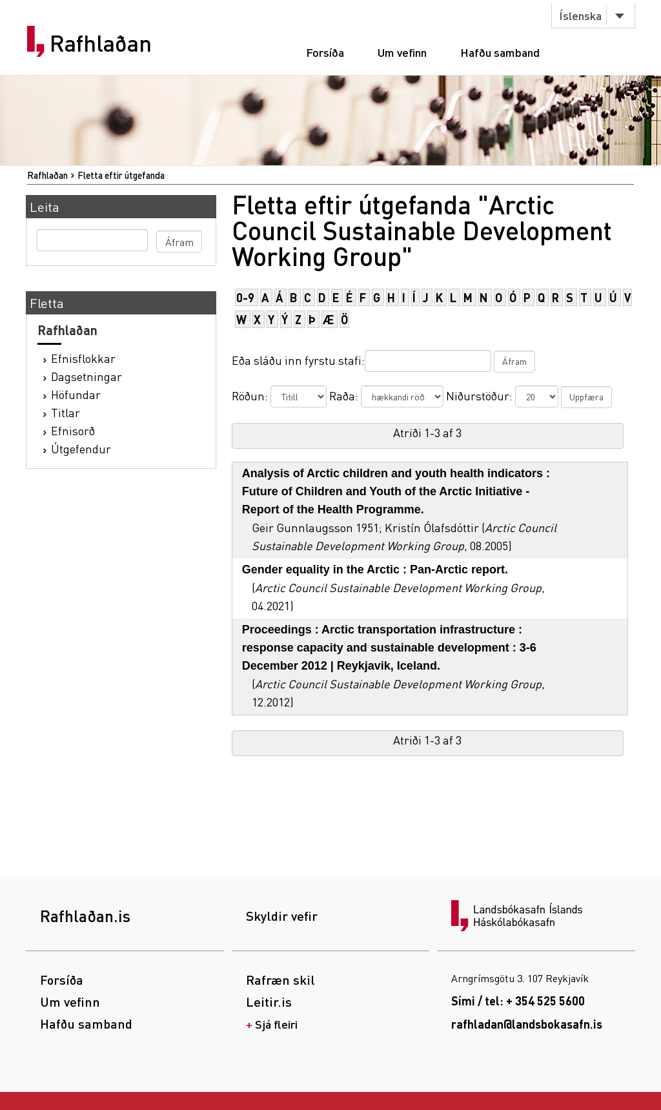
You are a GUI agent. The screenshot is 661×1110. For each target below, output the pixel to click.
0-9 (245, 297)
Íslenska (580, 15)
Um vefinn (402, 52)
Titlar (65, 412)
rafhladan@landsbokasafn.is (526, 1023)
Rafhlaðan (101, 43)
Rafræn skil (280, 979)
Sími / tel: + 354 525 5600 (518, 1000)
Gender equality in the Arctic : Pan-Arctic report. (375, 569)
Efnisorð (73, 430)
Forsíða (325, 52)
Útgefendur (81, 448)
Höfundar (76, 394)
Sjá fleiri (276, 1023)
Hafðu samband (500, 52)
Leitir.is (269, 1001)
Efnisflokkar (83, 358)
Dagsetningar (86, 376)
